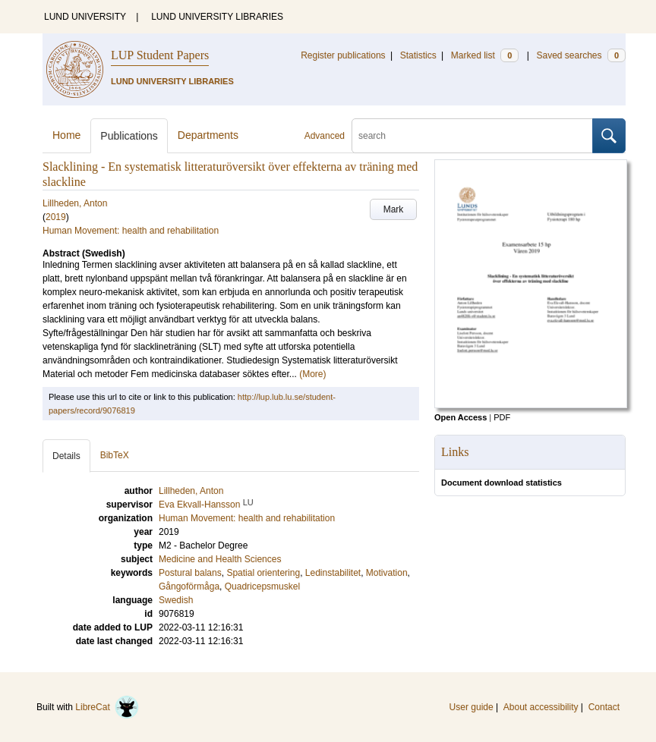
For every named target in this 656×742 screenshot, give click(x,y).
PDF (502, 417)
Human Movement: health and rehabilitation (131, 230)
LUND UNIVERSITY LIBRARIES (217, 16)
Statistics (418, 55)
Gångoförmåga (189, 586)
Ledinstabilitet (333, 573)
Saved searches (581, 55)
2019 (56, 217)
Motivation (387, 573)
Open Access (460, 417)
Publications (129, 136)
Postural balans (190, 573)
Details (66, 456)
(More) (312, 374)
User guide (471, 707)
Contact (604, 707)
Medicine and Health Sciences (220, 559)
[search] (472, 135)
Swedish (176, 600)
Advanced (324, 135)
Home (66, 135)
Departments (208, 135)
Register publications (343, 55)
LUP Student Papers (160, 55)
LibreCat (107, 707)
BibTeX (114, 455)
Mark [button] (393, 209)
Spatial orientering (263, 573)
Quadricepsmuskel (262, 586)
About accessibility (541, 707)
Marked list (485, 55)
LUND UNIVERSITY (85, 16)
